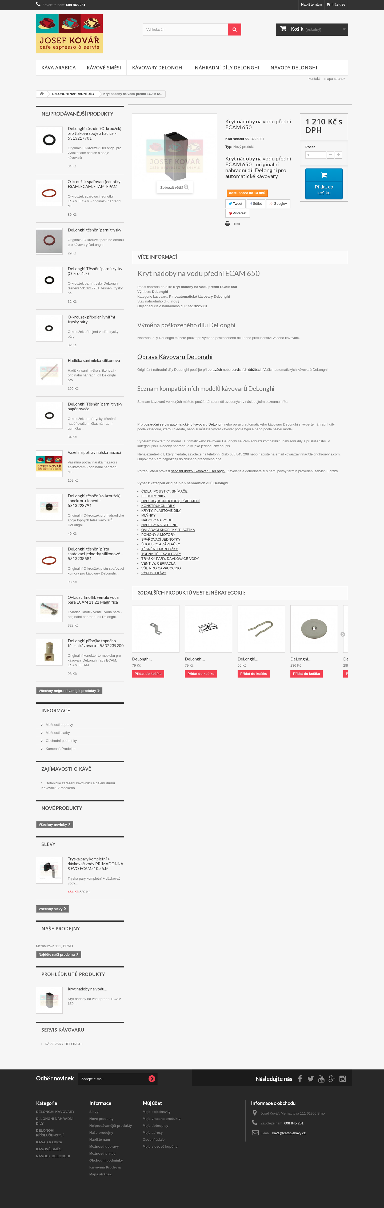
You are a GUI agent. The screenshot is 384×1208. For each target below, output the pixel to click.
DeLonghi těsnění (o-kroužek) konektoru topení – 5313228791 (94, 500)
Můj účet (152, 1103)
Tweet (235, 204)
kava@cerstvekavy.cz (289, 1133)
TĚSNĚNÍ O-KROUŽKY (159, 549)
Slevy (48, 844)
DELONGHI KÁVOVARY (55, 1112)
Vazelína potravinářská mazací (94, 452)
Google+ (278, 204)
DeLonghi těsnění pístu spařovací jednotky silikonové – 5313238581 (95, 553)
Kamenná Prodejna (60, 749)
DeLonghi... (142, 658)
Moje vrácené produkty (162, 1119)
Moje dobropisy (155, 1126)
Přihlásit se (336, 4)
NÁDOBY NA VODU (157, 520)
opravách (215, 370)
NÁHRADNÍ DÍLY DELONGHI (227, 67)
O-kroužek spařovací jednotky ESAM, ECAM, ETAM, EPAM (94, 184)
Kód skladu (234, 139)
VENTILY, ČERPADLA (158, 563)
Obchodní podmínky (61, 741)
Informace (55, 710)
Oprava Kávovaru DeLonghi (175, 356)
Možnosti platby (57, 733)
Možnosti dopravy (59, 725)
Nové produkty (61, 808)
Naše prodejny (60, 928)
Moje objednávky (157, 1112)
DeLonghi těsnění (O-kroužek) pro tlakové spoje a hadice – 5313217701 (94, 133)
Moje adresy (153, 1133)
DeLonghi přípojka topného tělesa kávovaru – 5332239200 (96, 643)
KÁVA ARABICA (58, 67)
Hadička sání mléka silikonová (94, 360)
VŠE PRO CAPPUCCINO (161, 568)
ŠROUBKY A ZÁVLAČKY (160, 544)
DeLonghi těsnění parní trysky (94, 229)
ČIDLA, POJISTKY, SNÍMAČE (164, 491)
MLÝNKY (148, 515)
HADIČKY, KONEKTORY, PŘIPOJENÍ (170, 501)
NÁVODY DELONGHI (293, 67)
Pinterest (237, 213)
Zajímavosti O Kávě (66, 769)
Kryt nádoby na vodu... (87, 988)
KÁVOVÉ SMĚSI (104, 67)
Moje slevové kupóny (160, 1146)
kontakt (314, 79)
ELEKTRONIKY (153, 496)
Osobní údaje (154, 1140)
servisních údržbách (246, 370)
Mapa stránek (100, 1174)
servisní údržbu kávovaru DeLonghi (198, 471)
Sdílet (256, 204)
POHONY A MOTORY (158, 535)
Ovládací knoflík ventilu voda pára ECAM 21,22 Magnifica (93, 599)
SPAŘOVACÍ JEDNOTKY (161, 539)
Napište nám (311, 4)
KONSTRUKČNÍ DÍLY (158, 506)
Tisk (236, 224)
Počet (310, 147)
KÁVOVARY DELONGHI (158, 67)
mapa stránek (334, 79)
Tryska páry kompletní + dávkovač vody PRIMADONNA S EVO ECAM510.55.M (95, 863)
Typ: (228, 147)
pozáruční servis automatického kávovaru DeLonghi (183, 424)
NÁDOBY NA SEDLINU (159, 525)
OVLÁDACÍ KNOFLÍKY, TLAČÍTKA (168, 530)
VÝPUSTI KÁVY (153, 573)
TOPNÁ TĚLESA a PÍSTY (161, 554)
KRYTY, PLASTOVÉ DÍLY (161, 511)
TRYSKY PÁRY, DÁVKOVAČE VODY (170, 559)
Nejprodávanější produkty (77, 114)
